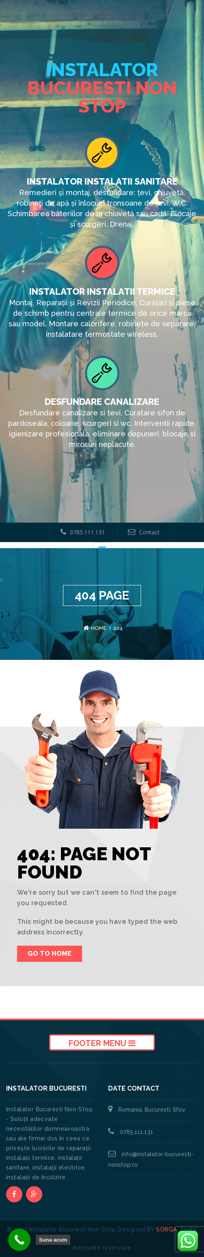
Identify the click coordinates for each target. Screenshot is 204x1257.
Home (99, 628)
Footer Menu (102, 1043)
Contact (144, 532)
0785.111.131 (83, 532)
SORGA (166, 1229)
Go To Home (50, 953)
